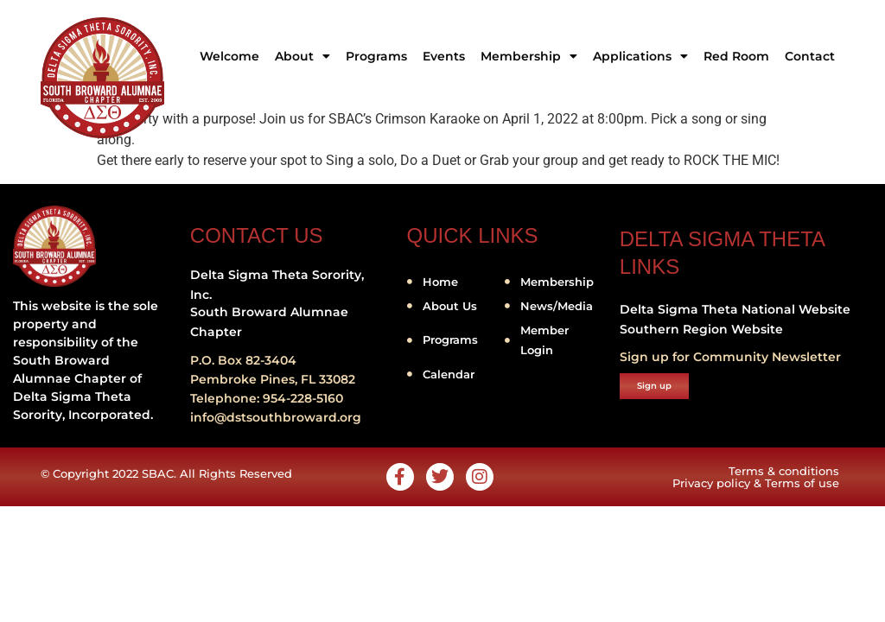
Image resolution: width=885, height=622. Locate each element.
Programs (376, 56)
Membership (529, 56)
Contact (810, 56)
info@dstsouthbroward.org (275, 417)
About (302, 56)
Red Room (736, 56)
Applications (640, 56)
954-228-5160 (303, 398)
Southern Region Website (701, 329)
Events (444, 56)
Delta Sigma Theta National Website (735, 309)
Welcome (229, 56)
